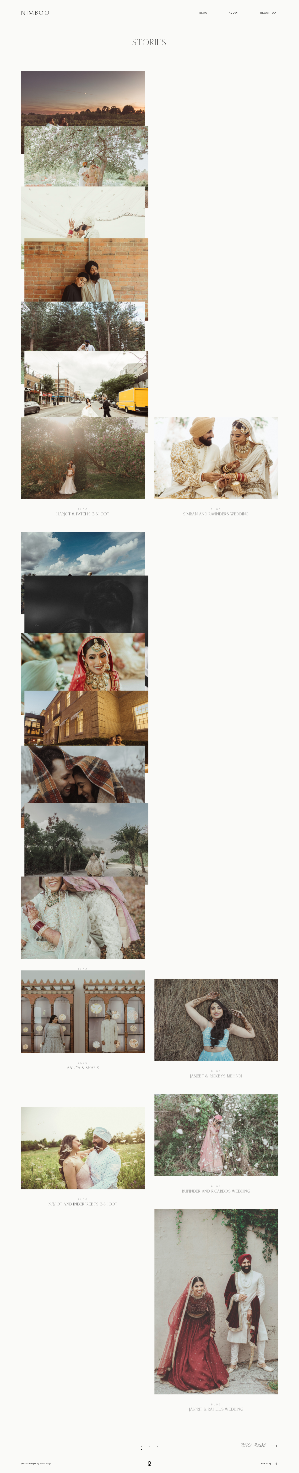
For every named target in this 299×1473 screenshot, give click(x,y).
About (234, 13)
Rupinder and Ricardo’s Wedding (216, 1148)
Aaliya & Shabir (82, 1044)
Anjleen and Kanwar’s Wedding (82, 699)
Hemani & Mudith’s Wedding (82, 929)
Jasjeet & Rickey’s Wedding (82, 584)
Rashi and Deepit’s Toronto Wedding (82, 239)
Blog (203, 13)
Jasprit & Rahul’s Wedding (216, 1315)
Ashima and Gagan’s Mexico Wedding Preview (216, 918)
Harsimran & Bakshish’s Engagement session (216, 239)
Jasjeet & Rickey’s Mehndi (216, 1033)
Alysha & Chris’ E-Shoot (82, 814)
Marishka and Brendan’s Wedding (216, 354)
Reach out (269, 13)
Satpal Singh (45, 1464)
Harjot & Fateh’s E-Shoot (82, 469)
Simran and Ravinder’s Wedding (216, 469)
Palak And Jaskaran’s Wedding (216, 124)
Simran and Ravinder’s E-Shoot (216, 636)
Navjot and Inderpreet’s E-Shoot (82, 1159)
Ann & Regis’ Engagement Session (82, 124)
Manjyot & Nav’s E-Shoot (216, 803)
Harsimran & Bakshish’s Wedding (82, 354)
